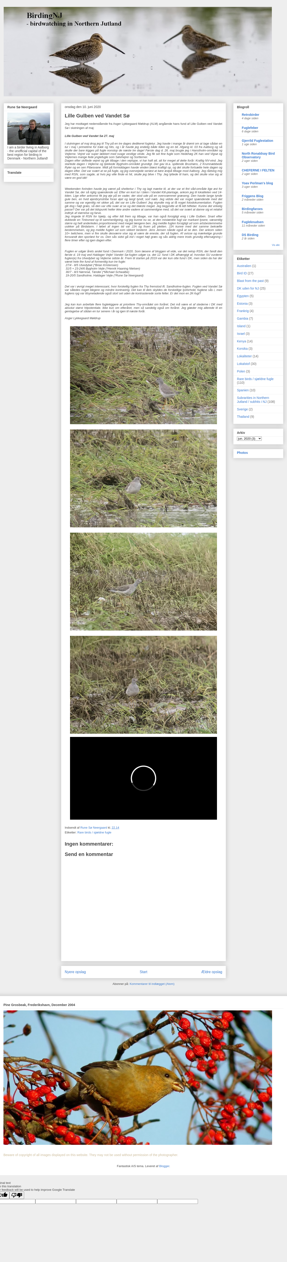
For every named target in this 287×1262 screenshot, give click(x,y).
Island (241, 326)
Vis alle (276, 245)
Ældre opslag (211, 972)
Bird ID (242, 273)
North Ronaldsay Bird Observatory (258, 155)
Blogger (164, 1166)
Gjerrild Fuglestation (257, 140)
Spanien (243, 390)
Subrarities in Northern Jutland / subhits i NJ (253, 400)
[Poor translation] (16, 1195)
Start (143, 972)
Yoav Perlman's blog (257, 183)
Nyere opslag (75, 972)
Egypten (243, 296)
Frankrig (243, 311)
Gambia (242, 318)
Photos (242, 453)
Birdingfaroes (252, 209)
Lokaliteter (244, 356)
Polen (241, 371)
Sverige (242, 409)
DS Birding (250, 235)
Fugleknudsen (253, 222)
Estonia (242, 303)
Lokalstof (243, 364)
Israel (241, 333)
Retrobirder (250, 115)
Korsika (242, 348)
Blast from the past (250, 281)
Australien (244, 266)
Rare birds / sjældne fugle (94, 832)
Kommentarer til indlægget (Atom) (152, 984)
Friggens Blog (252, 196)
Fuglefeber (250, 128)
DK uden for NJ (248, 288)
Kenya (241, 341)
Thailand (243, 416)
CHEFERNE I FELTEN (258, 170)
